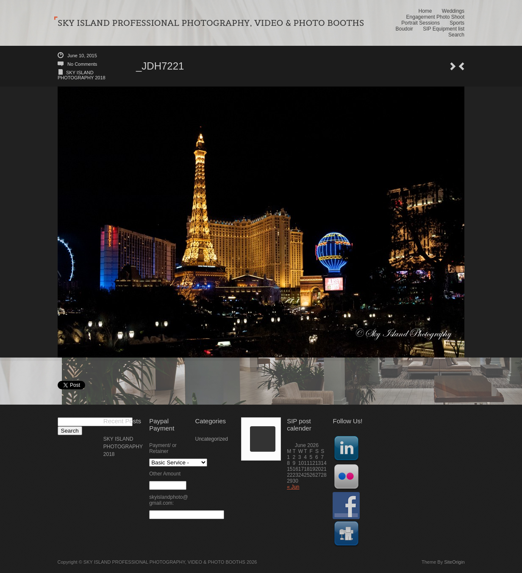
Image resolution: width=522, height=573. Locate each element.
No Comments (82, 64)
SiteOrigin (454, 562)
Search (456, 35)
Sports (457, 23)
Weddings (453, 11)
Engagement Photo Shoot (435, 17)
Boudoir (404, 29)
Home (425, 11)
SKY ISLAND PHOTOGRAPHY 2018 (82, 75)
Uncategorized (211, 439)
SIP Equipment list (443, 29)
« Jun (293, 487)
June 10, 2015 (82, 55)
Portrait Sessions (420, 23)
